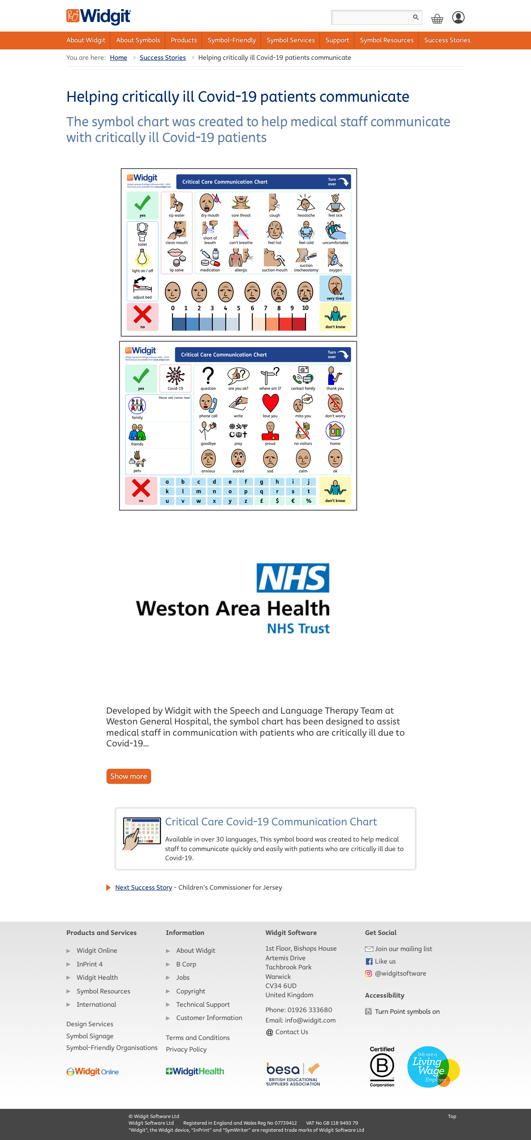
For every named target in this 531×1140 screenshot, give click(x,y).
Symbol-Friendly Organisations (112, 1048)
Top (452, 1116)
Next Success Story (143, 887)
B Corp (186, 964)
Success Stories (447, 40)
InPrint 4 (90, 964)
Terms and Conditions (198, 1038)
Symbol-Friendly (232, 40)
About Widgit (85, 40)
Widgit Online (97, 950)
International (96, 1004)
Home (118, 57)
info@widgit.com (310, 1020)
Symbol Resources (387, 40)
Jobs (183, 977)
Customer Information (209, 1018)
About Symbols (138, 40)
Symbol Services (291, 40)
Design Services (89, 1024)
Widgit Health (97, 977)
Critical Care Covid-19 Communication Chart (265, 839)
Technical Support (203, 1004)
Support (337, 40)
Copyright (190, 991)
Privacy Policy (186, 1049)
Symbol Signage (90, 1036)
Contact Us (287, 1032)
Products (184, 40)
